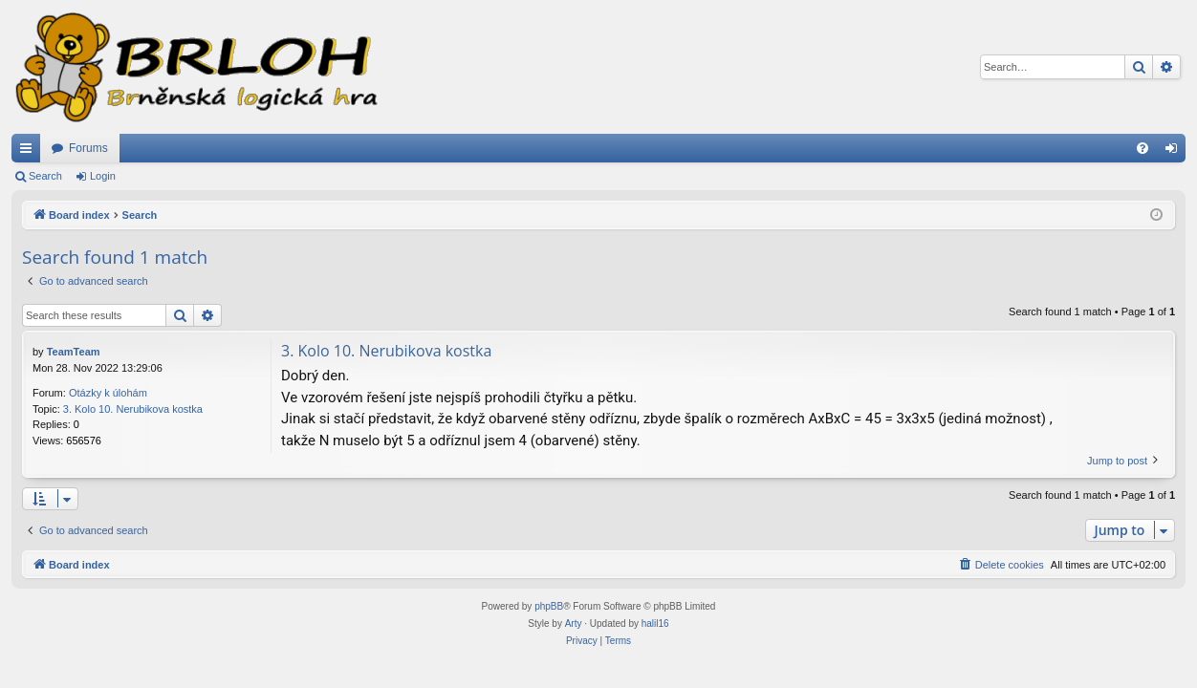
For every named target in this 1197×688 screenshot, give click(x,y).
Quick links (29, 151)
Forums (88, 148)
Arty (573, 623)
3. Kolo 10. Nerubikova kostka (133, 409)
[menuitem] (1142, 148)
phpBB (548, 606)
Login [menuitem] (1175, 151)
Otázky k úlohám (108, 392)
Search (45, 176)
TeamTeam (73, 351)
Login (103, 176)
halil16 (655, 623)
